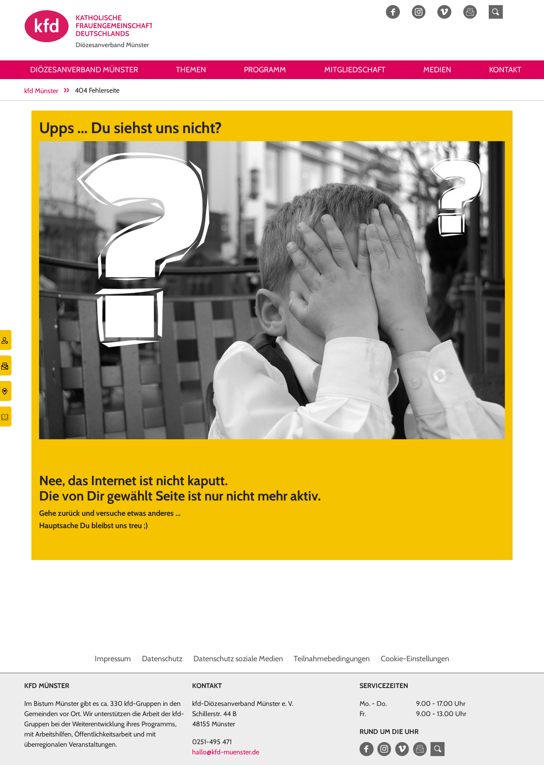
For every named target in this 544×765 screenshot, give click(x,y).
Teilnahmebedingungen (332, 658)
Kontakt (505, 69)
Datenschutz (162, 658)
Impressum (113, 658)
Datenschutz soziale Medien (238, 658)
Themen (191, 69)
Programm (265, 69)
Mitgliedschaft (354, 69)
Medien (437, 69)
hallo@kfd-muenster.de (225, 752)
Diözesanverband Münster (84, 69)
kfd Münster (41, 90)
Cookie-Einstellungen (415, 658)
